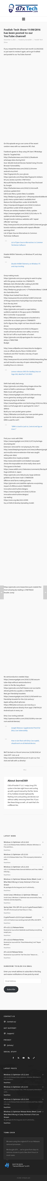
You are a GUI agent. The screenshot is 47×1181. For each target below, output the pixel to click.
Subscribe (11, 989)
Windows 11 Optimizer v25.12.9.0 (16, 854)
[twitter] (18, 1058)
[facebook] (13, 1058)
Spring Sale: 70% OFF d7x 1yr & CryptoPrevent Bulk (23, 907)
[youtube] (23, 1058)
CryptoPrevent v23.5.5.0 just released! (18, 917)
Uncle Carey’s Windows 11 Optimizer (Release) (21, 895)
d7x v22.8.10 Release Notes (14, 940)
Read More (7, 850)
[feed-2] (28, 1058)
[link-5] (34, 1058)
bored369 (28, 40)
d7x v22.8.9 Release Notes (13, 952)
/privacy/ (10, 1045)
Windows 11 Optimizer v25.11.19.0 (16, 867)
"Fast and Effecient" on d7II (20, 1166)
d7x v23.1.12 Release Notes (14, 927)
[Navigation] (23, 19)
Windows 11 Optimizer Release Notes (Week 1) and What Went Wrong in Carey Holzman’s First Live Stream (22, 882)
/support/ (10, 1033)
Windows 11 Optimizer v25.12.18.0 (16, 842)
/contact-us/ (11, 1022)
